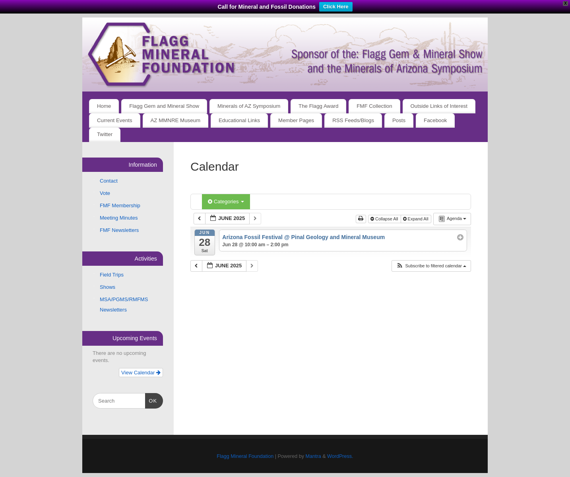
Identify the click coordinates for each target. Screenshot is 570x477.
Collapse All (384, 218)
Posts (398, 120)
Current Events (114, 120)
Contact (109, 181)
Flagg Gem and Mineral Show (164, 106)
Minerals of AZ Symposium (248, 106)
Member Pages (296, 120)
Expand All (416, 218)
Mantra (313, 456)
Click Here (336, 7)
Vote (105, 193)
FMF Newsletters (119, 230)
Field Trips (112, 275)
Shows (107, 287)
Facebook (435, 120)
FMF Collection (374, 106)
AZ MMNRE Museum (176, 120)
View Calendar (141, 373)
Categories (226, 201)
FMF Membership (120, 205)
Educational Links (239, 120)
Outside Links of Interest (439, 106)
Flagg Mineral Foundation (245, 456)
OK (151, 400)
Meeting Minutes (119, 218)
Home (104, 106)
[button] (431, 266)
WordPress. (340, 456)
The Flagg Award (318, 106)
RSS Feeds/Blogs (353, 120)
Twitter (104, 134)
